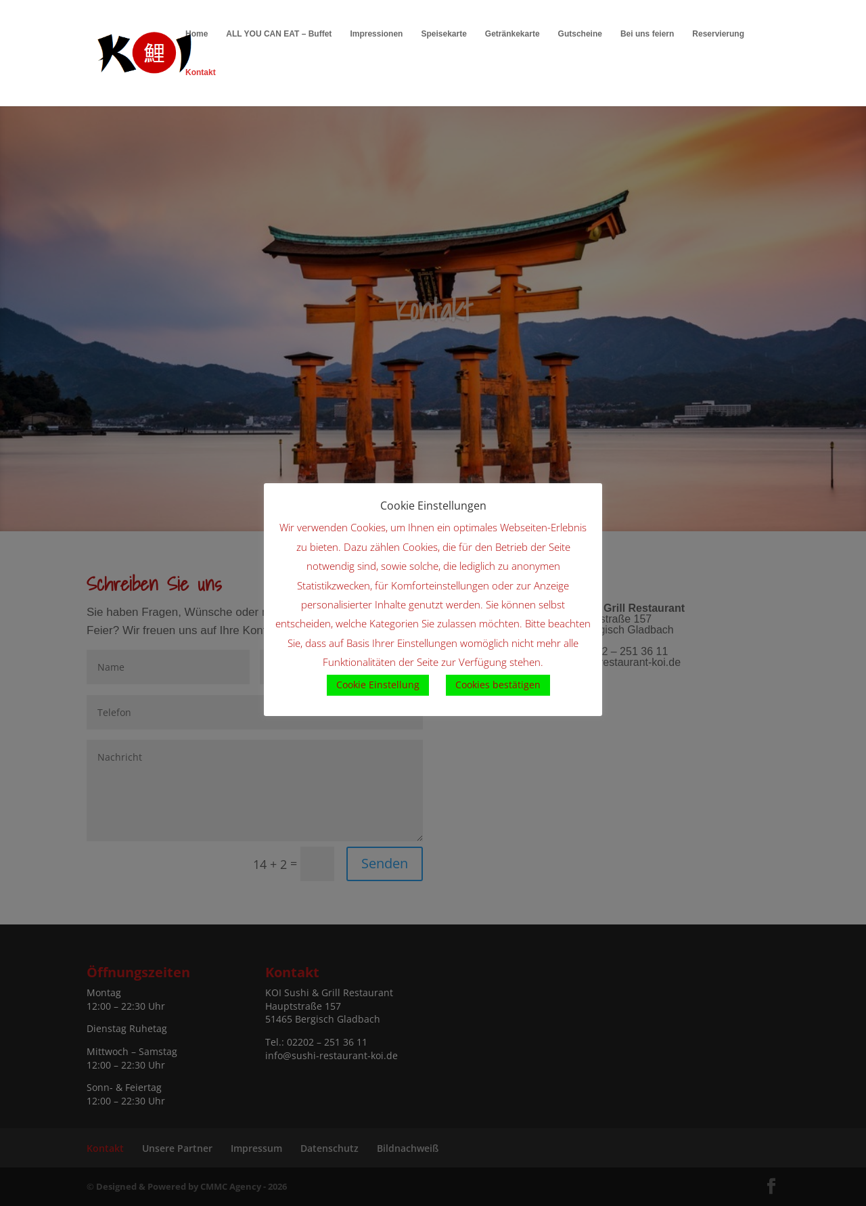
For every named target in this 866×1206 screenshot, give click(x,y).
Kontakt (200, 72)
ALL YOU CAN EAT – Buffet (279, 34)
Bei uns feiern (647, 34)
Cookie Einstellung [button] (377, 684)
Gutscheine (580, 34)
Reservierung (718, 34)
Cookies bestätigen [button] (498, 684)
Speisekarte (443, 34)
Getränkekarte (512, 34)
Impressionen (376, 34)
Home (196, 34)
